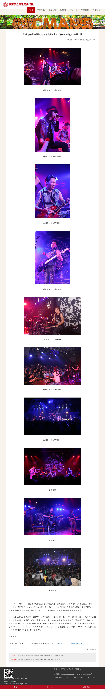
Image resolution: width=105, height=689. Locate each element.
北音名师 (70, 669)
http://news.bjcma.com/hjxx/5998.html (67, 643)
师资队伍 (73, 10)
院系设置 (52, 10)
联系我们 (86, 687)
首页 (31, 10)
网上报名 (96, 10)
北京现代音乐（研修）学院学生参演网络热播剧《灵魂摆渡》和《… (37, 659)
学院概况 (41, 10)
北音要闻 (62, 669)
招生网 (63, 10)
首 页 (55, 669)
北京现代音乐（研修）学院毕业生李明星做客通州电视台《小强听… (37, 655)
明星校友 (85, 10)
